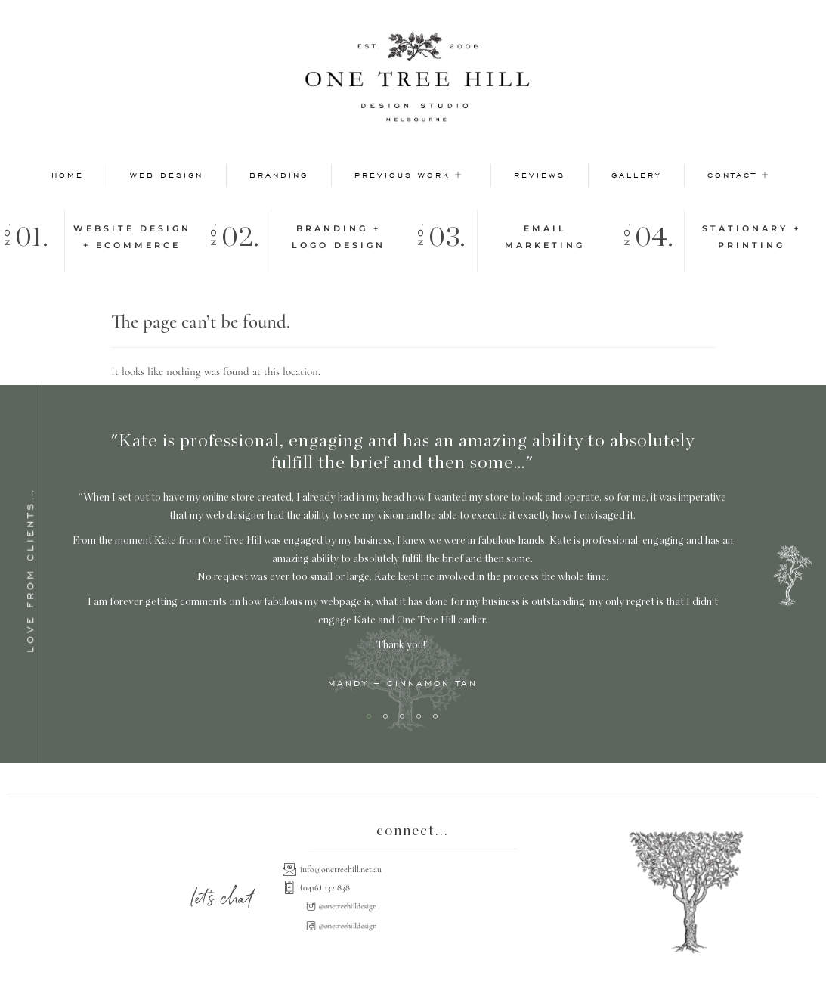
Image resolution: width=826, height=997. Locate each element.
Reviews (539, 175)
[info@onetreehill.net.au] (413, 869)
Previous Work (408, 175)
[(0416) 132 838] (413, 887)
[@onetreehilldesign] (346, 907)
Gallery (636, 175)
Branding (278, 175)
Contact (738, 175)
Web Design (166, 175)
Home (67, 175)
